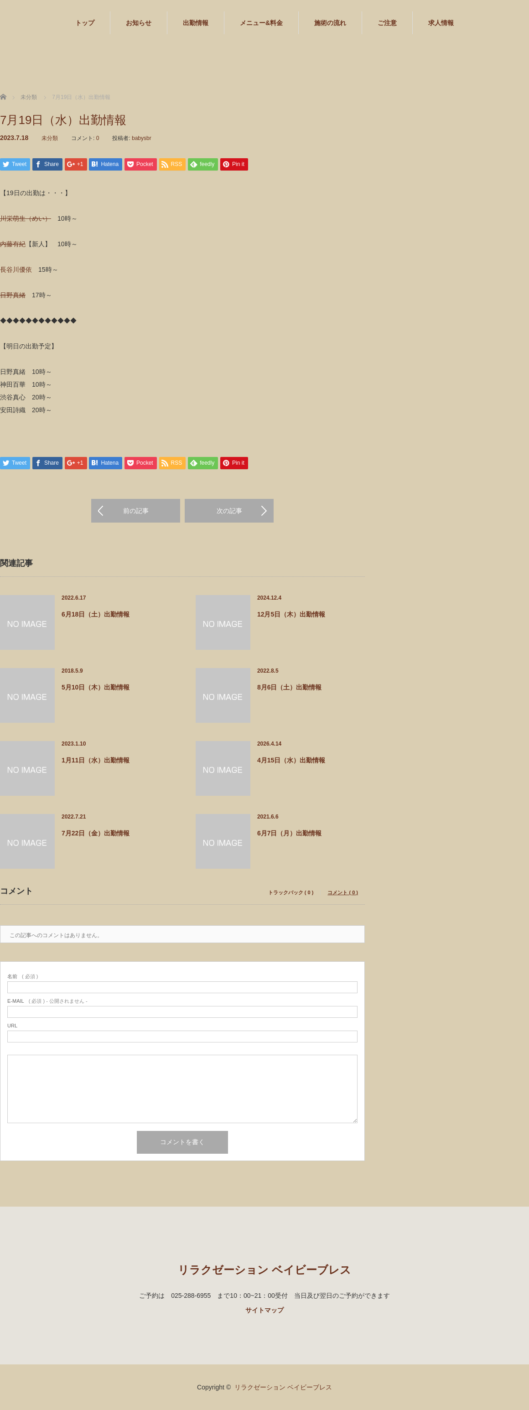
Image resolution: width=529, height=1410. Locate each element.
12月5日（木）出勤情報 (291, 614)
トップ (84, 22)
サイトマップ (264, 1310)
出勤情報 (195, 22)
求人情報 (441, 22)
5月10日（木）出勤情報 (96, 687)
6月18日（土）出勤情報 (96, 614)
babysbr (141, 138)
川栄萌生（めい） (25, 218)
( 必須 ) (22, 976)
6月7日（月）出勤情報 (289, 833)
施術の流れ (330, 22)
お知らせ (138, 22)
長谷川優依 (16, 269)
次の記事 (229, 510)
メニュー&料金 (261, 22)
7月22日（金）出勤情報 (96, 833)
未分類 (49, 138)
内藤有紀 (13, 244)
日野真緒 (13, 295)
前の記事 (136, 510)
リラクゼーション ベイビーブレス (264, 1270)
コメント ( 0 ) (342, 892)
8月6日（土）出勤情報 (289, 687)
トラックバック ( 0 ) (291, 892)
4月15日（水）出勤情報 (291, 760)
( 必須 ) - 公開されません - (47, 1001)
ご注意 (387, 22)
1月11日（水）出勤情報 (96, 760)
